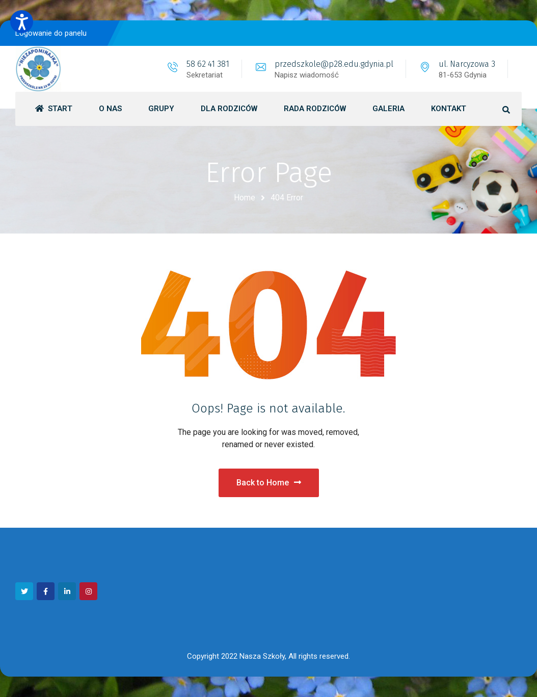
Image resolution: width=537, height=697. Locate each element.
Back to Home (268, 482)
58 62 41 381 (207, 64)
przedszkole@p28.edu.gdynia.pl (334, 64)
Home (244, 197)
